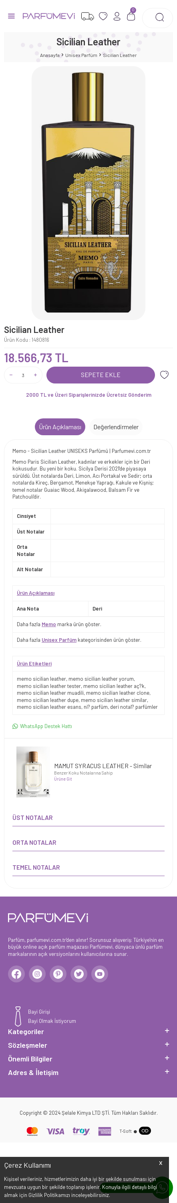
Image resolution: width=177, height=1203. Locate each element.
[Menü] (11, 15)
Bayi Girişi (39, 1011)
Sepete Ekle (101, 374)
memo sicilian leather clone (117, 693)
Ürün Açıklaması (60, 426)
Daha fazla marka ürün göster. (59, 624)
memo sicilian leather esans (49, 707)
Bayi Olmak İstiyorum (52, 1021)
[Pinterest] (58, 974)
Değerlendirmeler (116, 426)
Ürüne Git (63, 778)
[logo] (49, 16)
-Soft (125, 1131)
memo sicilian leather (41, 679)
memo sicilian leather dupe (47, 700)
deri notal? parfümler (134, 707)
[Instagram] (37, 974)
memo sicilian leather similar (114, 700)
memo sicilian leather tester (49, 686)
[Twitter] (78, 974)
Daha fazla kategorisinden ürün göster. (79, 640)
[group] (88, 193)
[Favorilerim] (87, 16)
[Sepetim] (131, 16)
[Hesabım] (117, 16)
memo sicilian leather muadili (50, 693)
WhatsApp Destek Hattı (42, 726)
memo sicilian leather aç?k (114, 686)
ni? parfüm (96, 707)
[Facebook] (16, 974)
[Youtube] (99, 974)
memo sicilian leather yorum (101, 679)
